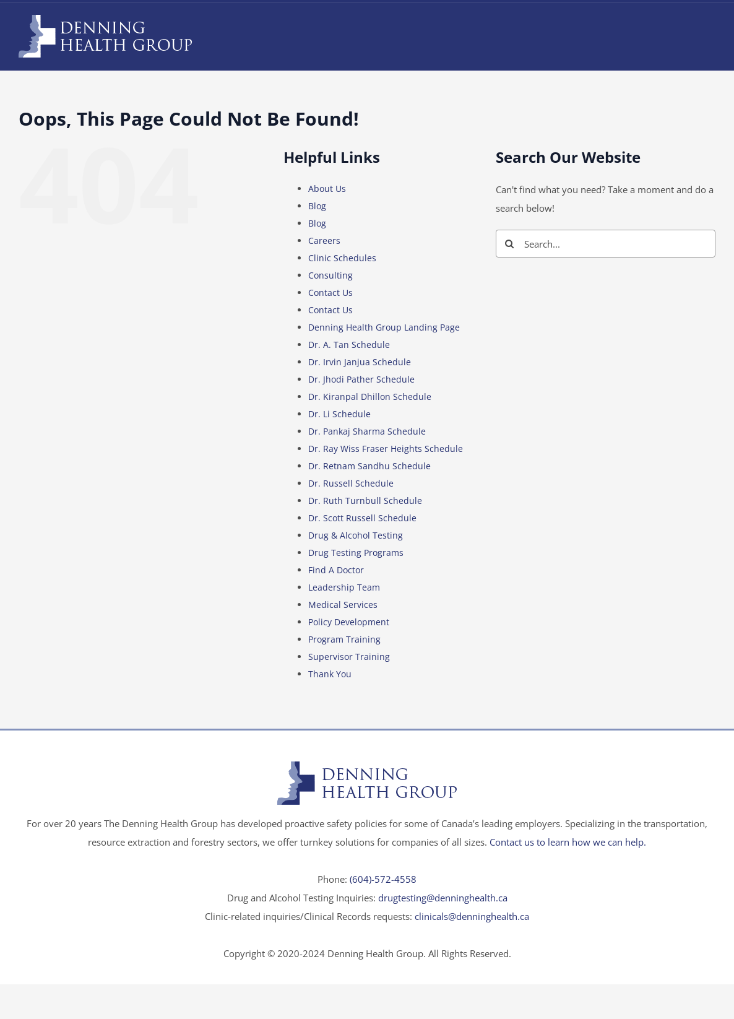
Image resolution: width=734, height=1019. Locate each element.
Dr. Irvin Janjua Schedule (359, 362)
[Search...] (605, 244)
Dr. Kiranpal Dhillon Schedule (369, 396)
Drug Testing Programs (356, 552)
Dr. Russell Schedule (351, 483)
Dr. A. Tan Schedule (349, 344)
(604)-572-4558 (383, 879)
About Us (327, 188)
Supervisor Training (349, 656)
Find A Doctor (336, 570)
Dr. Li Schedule (339, 414)
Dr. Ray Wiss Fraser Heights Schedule (385, 448)
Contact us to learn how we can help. (568, 842)
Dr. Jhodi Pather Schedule (361, 379)
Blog (317, 206)
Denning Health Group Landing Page (384, 327)
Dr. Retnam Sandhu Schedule (369, 466)
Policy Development (348, 622)
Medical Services (343, 604)
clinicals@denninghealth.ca (472, 916)
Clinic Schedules (342, 258)
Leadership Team (344, 587)
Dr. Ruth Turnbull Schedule (365, 500)
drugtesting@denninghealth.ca (442, 897)
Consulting (330, 275)
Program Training (344, 639)
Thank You (330, 674)
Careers (324, 240)
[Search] (510, 244)
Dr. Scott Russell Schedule (362, 518)
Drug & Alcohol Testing (355, 535)
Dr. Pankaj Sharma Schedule (367, 431)
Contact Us (330, 292)
